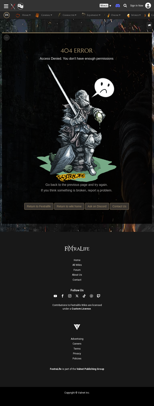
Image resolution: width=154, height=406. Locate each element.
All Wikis (77, 265)
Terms (77, 348)
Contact (77, 279)
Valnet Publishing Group (90, 369)
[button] (105, 5)
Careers (77, 343)
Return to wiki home (69, 206)
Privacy (77, 353)
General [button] (43, 15)
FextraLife (56, 369)
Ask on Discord (97, 206)
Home (77, 260)
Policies (77, 358)
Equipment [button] (90, 15)
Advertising (77, 338)
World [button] (133, 15)
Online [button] (112, 15)
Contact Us (119, 206)
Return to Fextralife (39, 206)
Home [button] (23, 15)
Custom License (81, 308)
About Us (77, 274)
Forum (77, 270)
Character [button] (66, 15)
